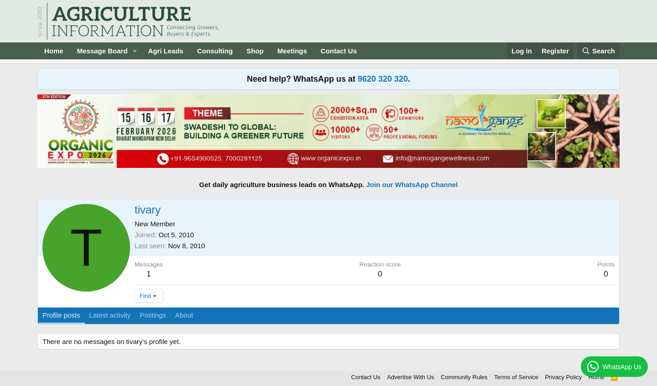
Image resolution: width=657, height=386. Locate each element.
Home (53, 51)
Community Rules (464, 377)
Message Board (102, 51)
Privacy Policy (563, 377)
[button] (134, 50)
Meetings (292, 51)
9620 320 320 (383, 78)
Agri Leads (165, 51)
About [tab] (184, 315)
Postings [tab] (153, 315)
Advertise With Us (410, 377)
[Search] (598, 50)
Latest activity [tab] (110, 315)
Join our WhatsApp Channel (412, 184)
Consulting (215, 51)
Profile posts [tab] (61, 315)
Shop (255, 51)
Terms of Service (516, 377)
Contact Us (339, 51)
